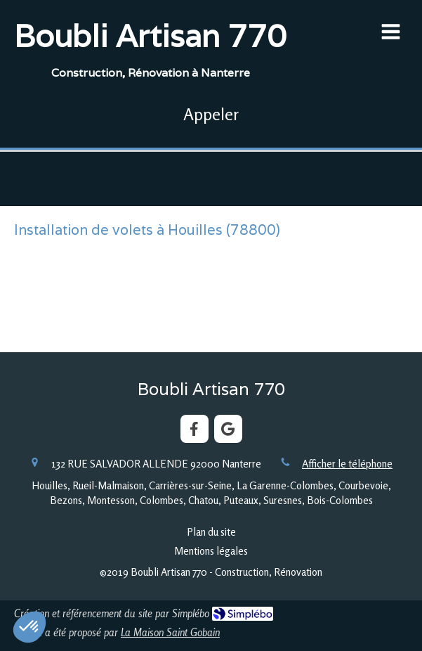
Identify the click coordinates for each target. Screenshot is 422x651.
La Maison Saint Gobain (170, 632)
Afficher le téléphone (347, 463)
